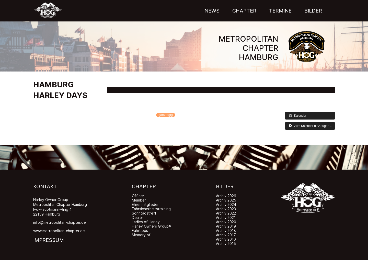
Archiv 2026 (226, 196)
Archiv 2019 (226, 226)
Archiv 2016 (226, 239)
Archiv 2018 (226, 230)
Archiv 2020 (226, 222)
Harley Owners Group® (151, 226)
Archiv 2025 (226, 200)
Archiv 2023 (226, 209)
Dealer (137, 217)
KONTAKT (45, 186)
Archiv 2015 (226, 243)
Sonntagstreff (144, 213)
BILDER (225, 186)
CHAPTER (144, 186)
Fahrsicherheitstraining (151, 209)
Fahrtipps (140, 230)
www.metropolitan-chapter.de (59, 231)
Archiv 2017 (226, 235)
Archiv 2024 (226, 204)
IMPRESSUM (48, 240)
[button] (310, 125)
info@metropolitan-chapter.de (59, 222)
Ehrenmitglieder (145, 204)
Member (139, 200)
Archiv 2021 (226, 217)
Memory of (141, 235)
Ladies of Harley (146, 222)
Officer (138, 196)
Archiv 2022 (226, 213)
